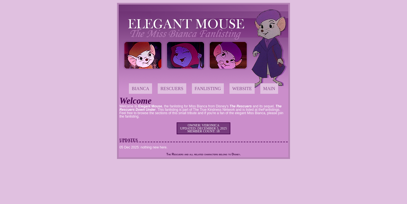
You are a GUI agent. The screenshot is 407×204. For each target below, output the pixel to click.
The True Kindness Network (214, 110)
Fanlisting (208, 88)
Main (269, 88)
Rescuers (172, 88)
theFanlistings (268, 110)
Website (242, 88)
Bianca (140, 88)
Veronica (210, 125)
